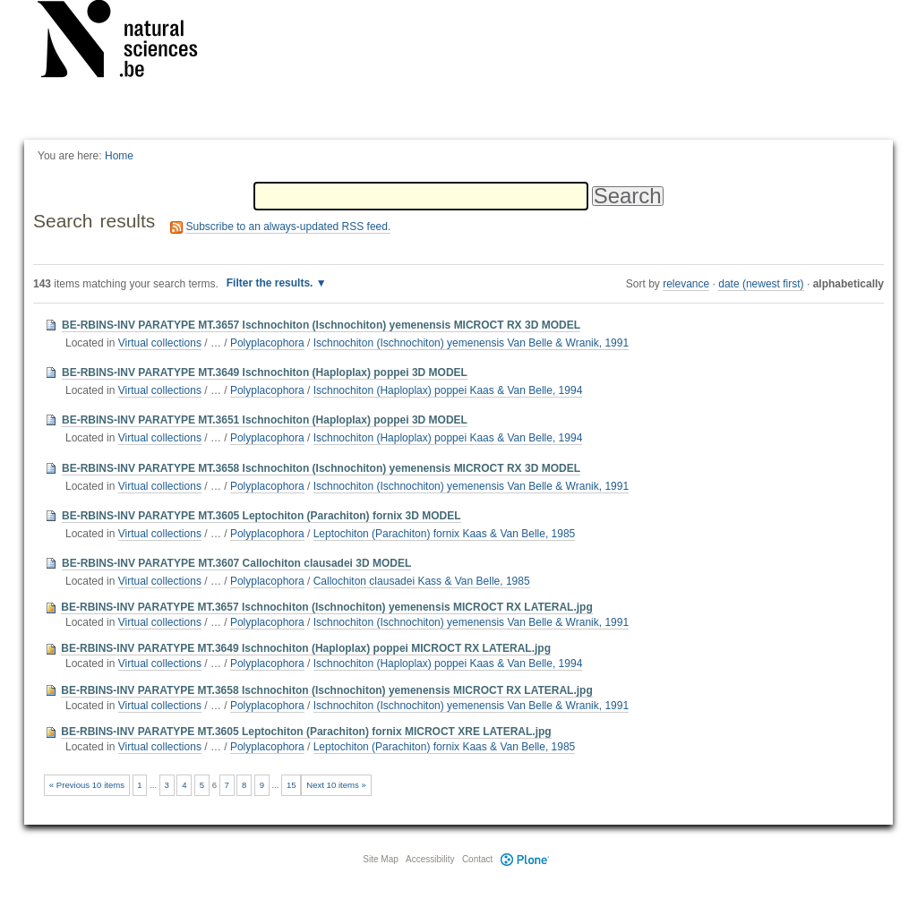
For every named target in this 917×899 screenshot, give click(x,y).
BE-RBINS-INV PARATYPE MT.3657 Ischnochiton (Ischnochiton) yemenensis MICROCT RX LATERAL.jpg (326, 607)
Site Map (380, 859)
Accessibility (430, 859)
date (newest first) (760, 284)
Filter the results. (271, 283)
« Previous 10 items (86, 785)
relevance (686, 284)
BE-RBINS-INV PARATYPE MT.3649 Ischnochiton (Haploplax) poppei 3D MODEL (264, 372)
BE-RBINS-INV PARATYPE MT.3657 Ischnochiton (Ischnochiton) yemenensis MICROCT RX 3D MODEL (321, 325)
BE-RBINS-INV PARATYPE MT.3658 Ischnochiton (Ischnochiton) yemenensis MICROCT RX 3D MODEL (321, 468)
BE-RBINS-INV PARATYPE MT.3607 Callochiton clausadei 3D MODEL (236, 563)
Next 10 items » (336, 785)
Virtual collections (159, 343)
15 (291, 785)
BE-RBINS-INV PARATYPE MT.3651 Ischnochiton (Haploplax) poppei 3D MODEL (264, 420)
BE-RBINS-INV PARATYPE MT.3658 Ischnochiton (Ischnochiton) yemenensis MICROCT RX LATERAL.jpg (326, 690)
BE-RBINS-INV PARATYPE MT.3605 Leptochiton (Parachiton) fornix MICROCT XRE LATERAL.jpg (306, 731)
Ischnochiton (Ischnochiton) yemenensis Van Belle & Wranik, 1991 (471, 343)
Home (119, 156)
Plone (524, 859)
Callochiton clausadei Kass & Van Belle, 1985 (421, 581)
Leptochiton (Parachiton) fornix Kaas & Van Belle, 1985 (444, 533)
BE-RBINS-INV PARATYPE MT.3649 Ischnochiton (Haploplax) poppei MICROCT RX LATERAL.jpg (306, 648)
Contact (477, 859)
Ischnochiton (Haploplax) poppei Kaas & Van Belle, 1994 (448, 390)
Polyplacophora (267, 343)
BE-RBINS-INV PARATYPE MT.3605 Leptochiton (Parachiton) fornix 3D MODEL (261, 515)
